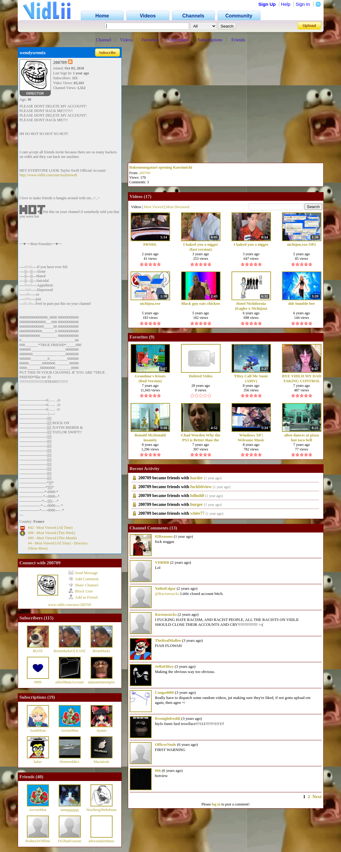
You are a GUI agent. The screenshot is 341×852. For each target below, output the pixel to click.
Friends (238, 39)
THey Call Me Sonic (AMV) (251, 378)
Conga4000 (164, 692)
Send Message (83, 572)
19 (51, 697)
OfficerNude (165, 744)
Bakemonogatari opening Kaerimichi (160, 167)
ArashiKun (38, 730)
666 (158, 770)
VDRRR (162, 562)
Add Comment (83, 579)
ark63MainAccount (69, 682)
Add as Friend (83, 597)
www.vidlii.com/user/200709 (69, 605)
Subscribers (178, 39)
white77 (197, 513)
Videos (126, 39)
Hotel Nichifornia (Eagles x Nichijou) (251, 306)
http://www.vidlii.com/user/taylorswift (48, 175)
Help (286, 4)
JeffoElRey (164, 666)
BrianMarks (101, 651)
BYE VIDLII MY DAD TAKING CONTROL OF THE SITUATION (301, 378)
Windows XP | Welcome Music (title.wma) (251, 437)
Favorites (150, 39)
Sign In (303, 4)
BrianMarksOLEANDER (72, 651)
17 (147, 196)
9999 (38, 682)
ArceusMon (69, 730)
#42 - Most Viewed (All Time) (50, 527)
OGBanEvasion (69, 841)
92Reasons (164, 536)
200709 (144, 173)
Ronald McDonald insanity (150, 437)
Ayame (101, 730)
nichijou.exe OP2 (301, 244)
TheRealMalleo (168, 640)
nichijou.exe (150, 303)
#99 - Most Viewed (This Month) (52, 538)
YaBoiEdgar (165, 588)
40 (39, 776)
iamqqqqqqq (70, 810)
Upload (309, 25)
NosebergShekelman (101, 810)
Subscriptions (210, 39)
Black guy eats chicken (200, 303)
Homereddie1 (70, 762)
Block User (81, 591)
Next (317, 796)
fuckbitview (201, 486)
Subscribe (107, 52)
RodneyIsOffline (37, 841)
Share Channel (83, 585)
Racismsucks (166, 614)
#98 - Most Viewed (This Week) (51, 533)
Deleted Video (201, 376)
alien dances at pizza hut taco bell (301, 437)
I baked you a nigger (251, 244)
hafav (38, 762)
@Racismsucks (167, 593)
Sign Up (267, 4)
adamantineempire (101, 682)
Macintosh (101, 762)
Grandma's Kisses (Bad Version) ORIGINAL (150, 378)
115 (48, 617)
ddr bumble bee (301, 303)
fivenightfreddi (167, 718)
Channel (103, 39)
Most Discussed (177, 207)
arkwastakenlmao (101, 841)
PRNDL (150, 244)
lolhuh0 (197, 495)
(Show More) (38, 548)
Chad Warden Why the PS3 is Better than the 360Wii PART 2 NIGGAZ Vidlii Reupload (200, 437)
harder (196, 478)
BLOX (38, 651)
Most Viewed (153, 207)
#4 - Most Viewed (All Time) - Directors (58, 543)
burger (196, 504)
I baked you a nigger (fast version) (200, 247)
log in (216, 804)
